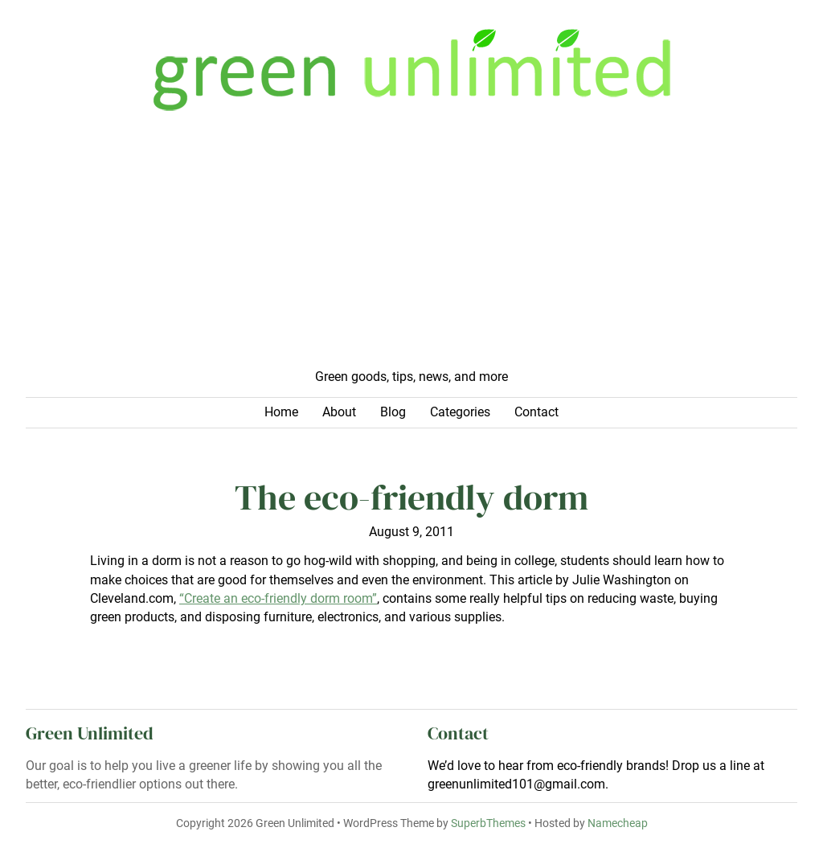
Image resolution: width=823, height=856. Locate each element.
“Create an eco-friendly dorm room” (278, 599)
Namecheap (618, 823)
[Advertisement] (411, 247)
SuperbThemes (488, 823)
